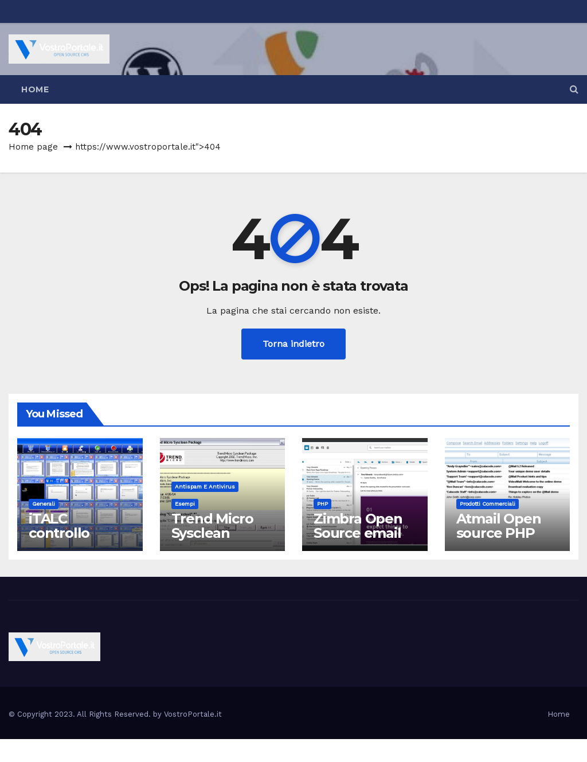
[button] (574, 89)
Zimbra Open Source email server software (358, 540)
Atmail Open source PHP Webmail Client (498, 540)
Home (35, 89)
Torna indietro (293, 343)
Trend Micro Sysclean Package (212, 533)
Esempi (185, 504)
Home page (33, 147)
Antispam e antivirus (205, 486)
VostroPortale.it (193, 714)
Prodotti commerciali (487, 504)
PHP (322, 504)
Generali (43, 504)
